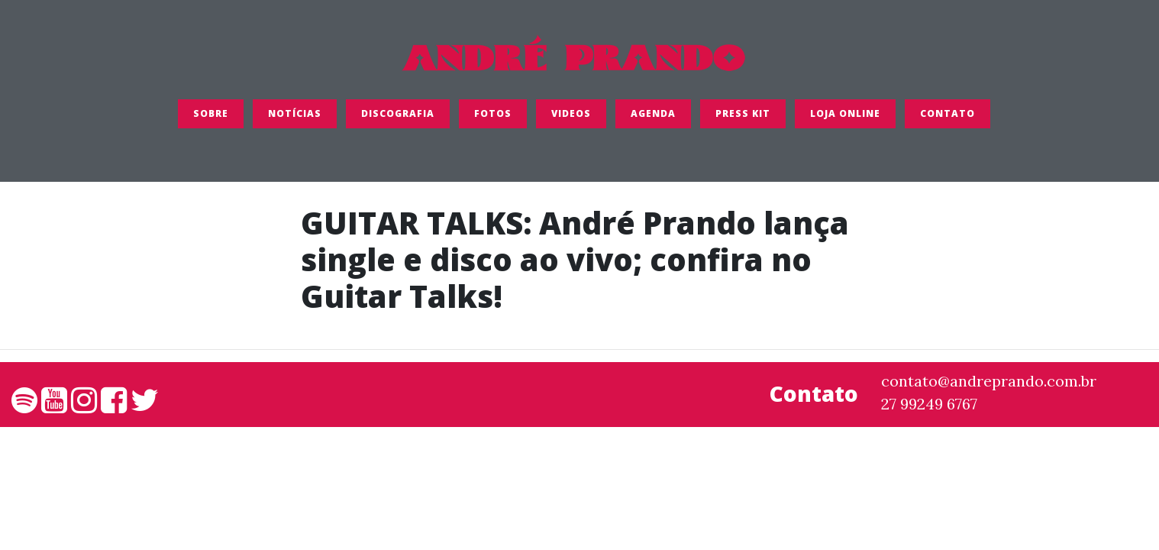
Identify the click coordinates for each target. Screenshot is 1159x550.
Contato (947, 118)
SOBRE (210, 118)
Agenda (653, 118)
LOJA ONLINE (845, 118)
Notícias (294, 118)
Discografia (397, 118)
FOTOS (493, 118)
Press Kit (742, 118)
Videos (571, 118)
